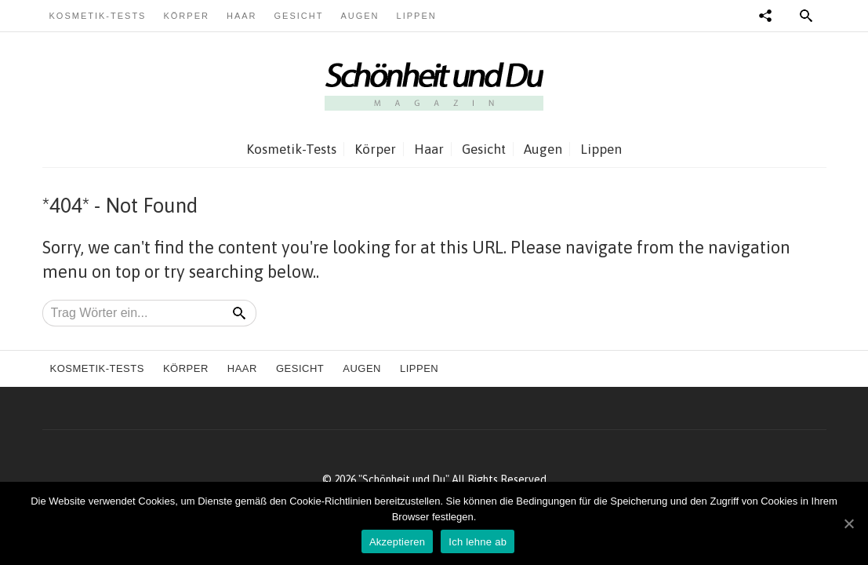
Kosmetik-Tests (98, 15)
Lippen (417, 15)
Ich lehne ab (478, 542)
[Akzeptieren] (848, 523)
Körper (186, 15)
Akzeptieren (397, 542)
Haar (242, 15)
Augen (359, 15)
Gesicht (299, 15)
